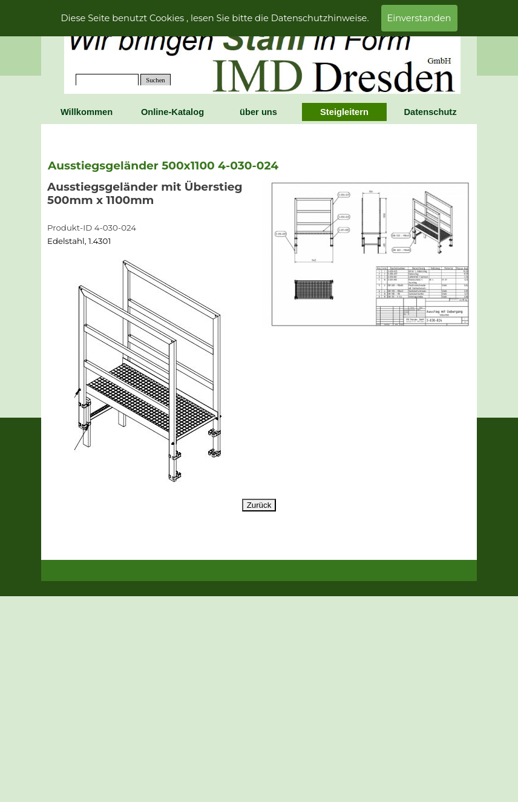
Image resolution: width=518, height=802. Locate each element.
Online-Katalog (172, 112)
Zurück (259, 505)
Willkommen (87, 112)
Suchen (155, 80)
